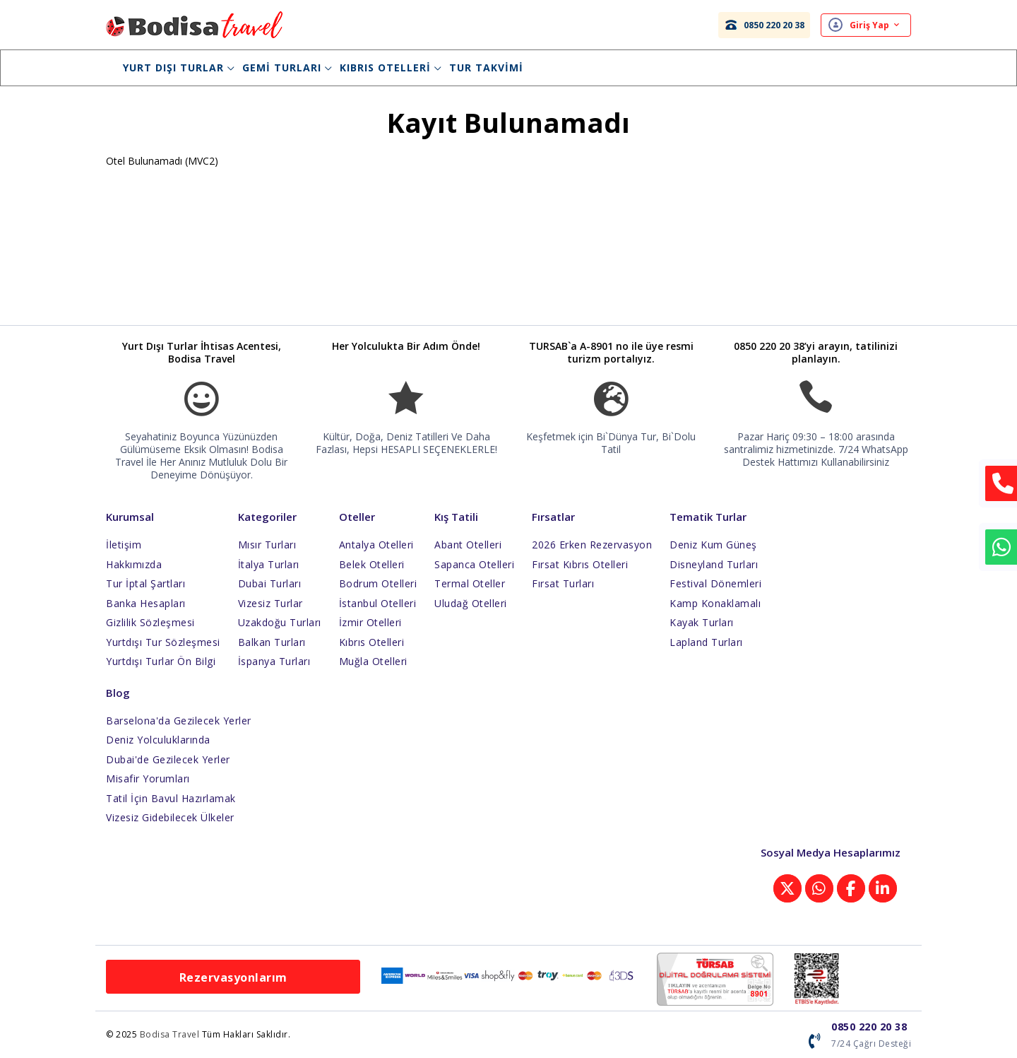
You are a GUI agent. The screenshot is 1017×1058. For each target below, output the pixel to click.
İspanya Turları (274, 661)
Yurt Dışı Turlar (178, 67)
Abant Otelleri (467, 544)
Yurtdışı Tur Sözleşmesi (163, 642)
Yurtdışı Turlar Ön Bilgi (160, 661)
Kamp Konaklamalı (715, 603)
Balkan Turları (272, 642)
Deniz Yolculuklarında (158, 739)
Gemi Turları (287, 67)
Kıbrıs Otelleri (390, 67)
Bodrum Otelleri (378, 583)
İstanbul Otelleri (378, 603)
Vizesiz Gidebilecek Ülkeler (170, 817)
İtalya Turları (268, 564)
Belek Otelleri (372, 564)
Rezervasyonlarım (233, 977)
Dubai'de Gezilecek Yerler (168, 759)
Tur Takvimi (486, 67)
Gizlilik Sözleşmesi (150, 622)
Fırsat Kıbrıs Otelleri (580, 564)
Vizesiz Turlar (270, 603)
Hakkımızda (134, 564)
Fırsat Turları (563, 583)
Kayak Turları (702, 622)
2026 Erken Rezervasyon (592, 544)
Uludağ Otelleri (470, 603)
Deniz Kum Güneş (713, 544)
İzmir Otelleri (370, 622)
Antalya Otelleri (376, 544)
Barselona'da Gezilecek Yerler (178, 720)
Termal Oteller (469, 583)
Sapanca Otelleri (474, 564)
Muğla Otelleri (373, 661)
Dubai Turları (270, 583)
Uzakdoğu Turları (279, 622)
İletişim (123, 544)
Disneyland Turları (714, 564)
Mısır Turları (267, 544)
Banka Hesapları (146, 603)
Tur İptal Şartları (145, 583)
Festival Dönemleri (715, 583)
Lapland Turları (706, 642)
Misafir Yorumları (148, 778)
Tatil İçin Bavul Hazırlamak (171, 798)
